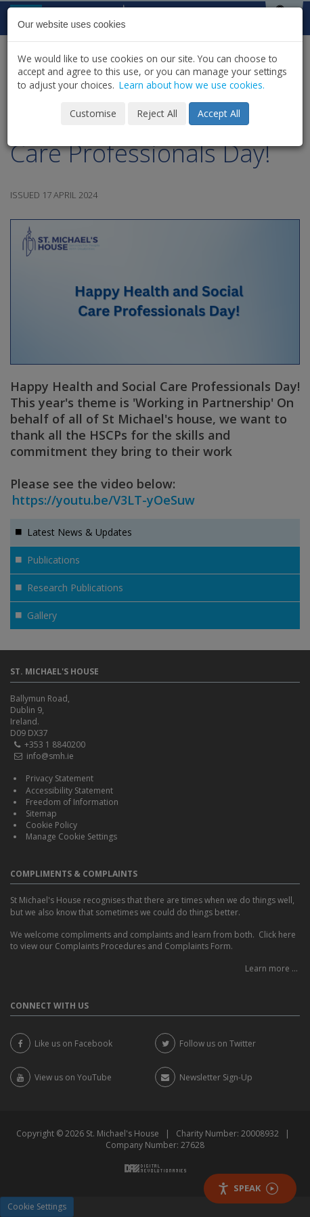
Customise (93, 113)
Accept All (219, 113)
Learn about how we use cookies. (192, 84)
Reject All (157, 113)
